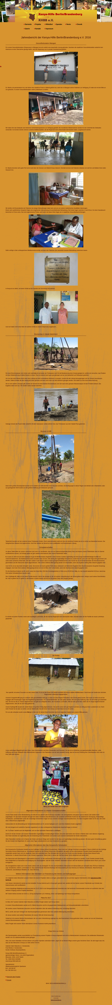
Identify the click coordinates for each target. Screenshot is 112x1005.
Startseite (28, 24)
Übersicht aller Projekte (13, 977)
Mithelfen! (49, 24)
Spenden (58, 24)
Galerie (27, 29)
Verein (68, 24)
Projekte (37, 24)
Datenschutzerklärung (56, 1000)
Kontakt (37, 29)
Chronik (79, 24)
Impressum (49, 29)
